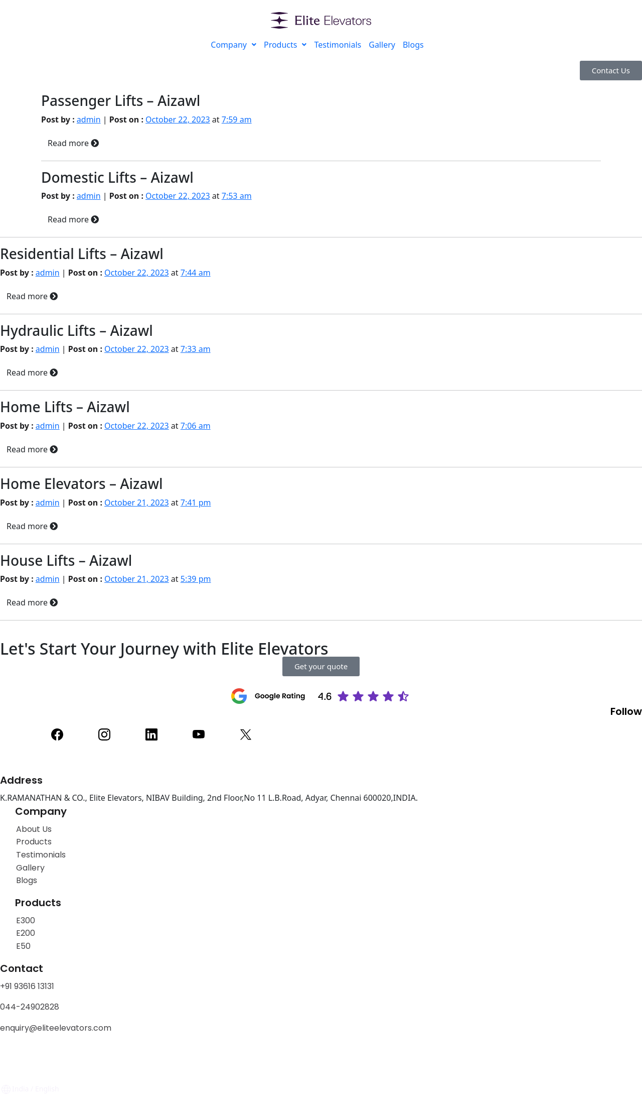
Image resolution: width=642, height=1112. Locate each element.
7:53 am (237, 195)
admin (89, 119)
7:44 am (196, 272)
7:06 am (196, 425)
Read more (73, 143)
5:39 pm (196, 578)
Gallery (382, 45)
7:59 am (237, 119)
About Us (34, 829)
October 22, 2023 (177, 119)
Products (285, 45)
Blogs (413, 45)
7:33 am (196, 348)
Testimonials (337, 45)
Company (233, 45)
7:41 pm (196, 502)
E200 (25, 933)
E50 (23, 946)
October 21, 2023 (136, 502)
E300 (25, 920)
